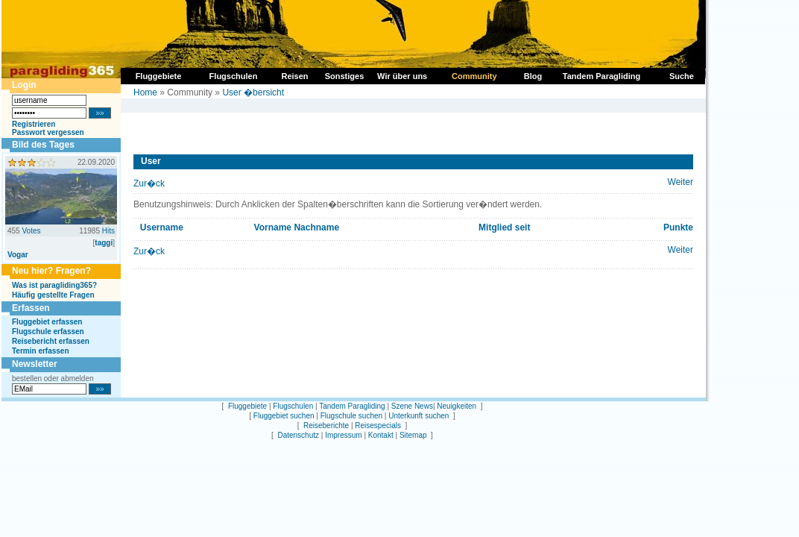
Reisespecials (378, 425)
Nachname (316, 227)
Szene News (412, 406)
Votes (31, 231)
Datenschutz (298, 435)
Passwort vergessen (48, 132)
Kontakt (381, 435)
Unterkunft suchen (418, 416)
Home (145, 92)
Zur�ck (149, 183)
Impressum (343, 435)
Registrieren (33, 124)
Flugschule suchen (351, 416)
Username (161, 227)
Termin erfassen (40, 351)
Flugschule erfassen (48, 331)
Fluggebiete (247, 406)
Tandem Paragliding (352, 406)
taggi (104, 243)
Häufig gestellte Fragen (53, 295)
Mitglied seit (504, 227)
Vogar (17, 255)
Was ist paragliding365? (54, 285)
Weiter (680, 182)
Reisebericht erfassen (50, 341)
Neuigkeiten (456, 406)
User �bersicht (253, 92)
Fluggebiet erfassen (47, 322)
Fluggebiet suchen (284, 416)
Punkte (678, 227)
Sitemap (413, 435)
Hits (108, 231)
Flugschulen (293, 406)
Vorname (272, 227)
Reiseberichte (326, 425)
